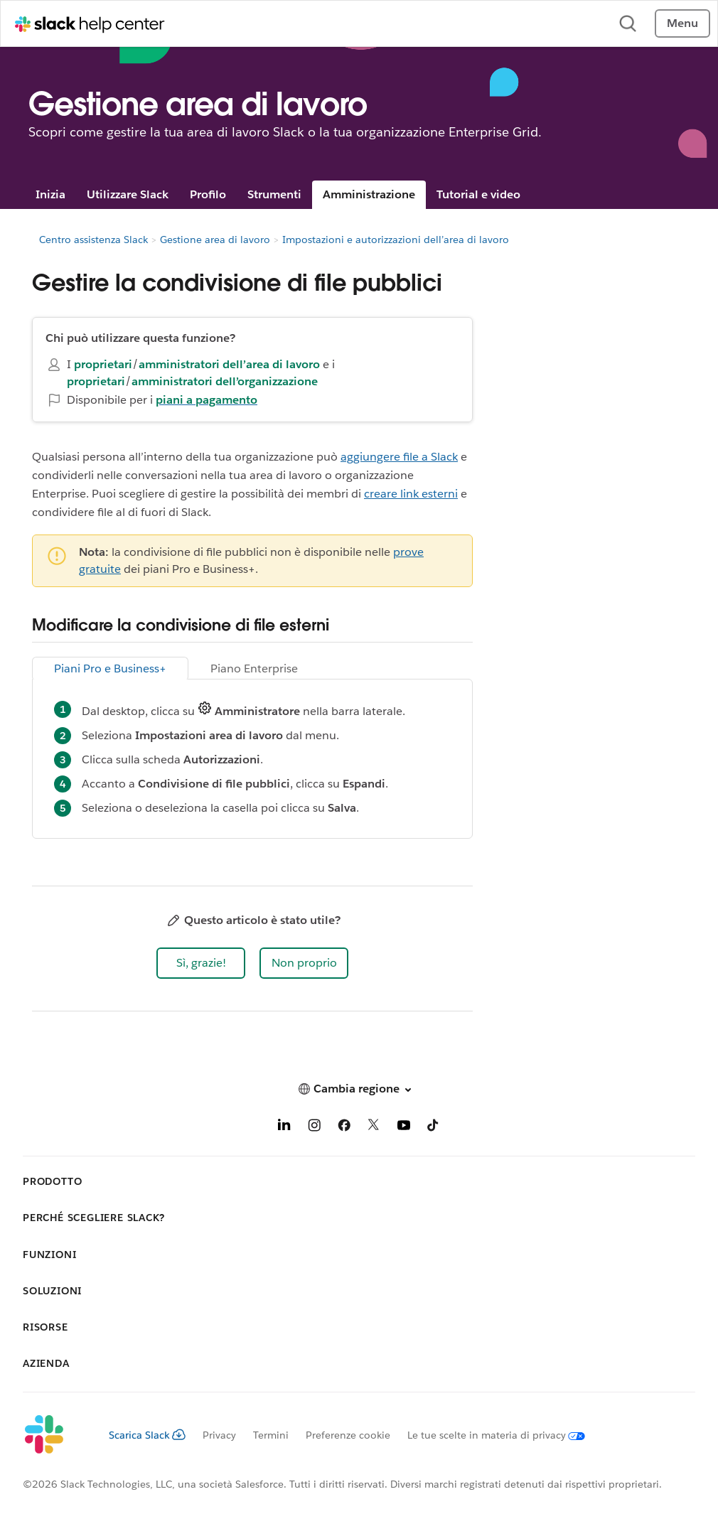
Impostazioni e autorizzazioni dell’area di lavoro (395, 239)
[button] (200, 963)
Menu (682, 23)
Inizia (50, 194)
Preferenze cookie (348, 1435)
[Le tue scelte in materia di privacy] (487, 1435)
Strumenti (274, 194)
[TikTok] (433, 1127)
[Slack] (54, 1435)
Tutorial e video (478, 194)
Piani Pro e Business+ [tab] (110, 668)
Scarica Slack (147, 1435)
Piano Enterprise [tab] (254, 668)
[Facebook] (344, 1127)
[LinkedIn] (284, 1127)
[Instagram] (314, 1127)
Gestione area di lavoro (215, 239)
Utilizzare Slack (127, 194)
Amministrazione (369, 194)
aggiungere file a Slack (399, 456)
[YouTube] (403, 1127)
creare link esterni (411, 493)
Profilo (208, 194)
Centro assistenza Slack (93, 239)
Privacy (219, 1435)
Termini (271, 1435)
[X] (374, 1127)
